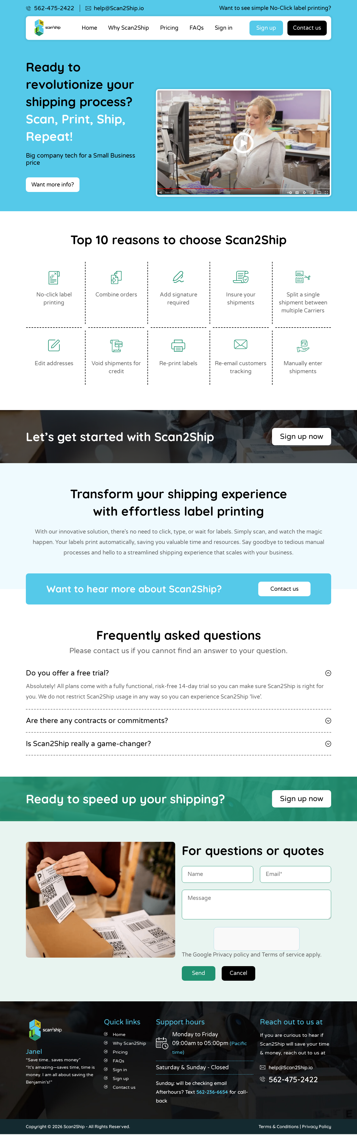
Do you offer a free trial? (67, 673)
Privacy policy (231, 955)
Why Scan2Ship (128, 28)
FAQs (197, 28)
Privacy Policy (316, 1127)
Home (89, 28)
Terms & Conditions (279, 1127)
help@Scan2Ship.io (119, 8)
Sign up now (300, 437)
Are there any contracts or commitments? (97, 721)
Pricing (169, 28)
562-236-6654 (212, 1093)
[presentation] (255, 939)
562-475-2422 (54, 8)
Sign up (266, 28)
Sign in (223, 28)
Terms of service (283, 955)
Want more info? (52, 185)
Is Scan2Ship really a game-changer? (88, 744)
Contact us (307, 28)
